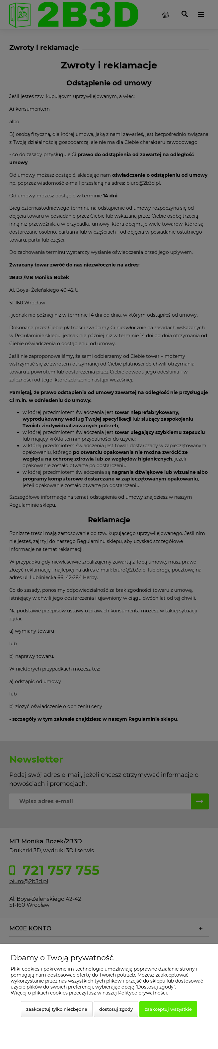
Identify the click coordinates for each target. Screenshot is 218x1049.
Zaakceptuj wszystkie (168, 1009)
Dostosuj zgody (116, 1009)
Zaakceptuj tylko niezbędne (56, 1009)
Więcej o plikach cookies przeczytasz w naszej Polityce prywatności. (89, 993)
